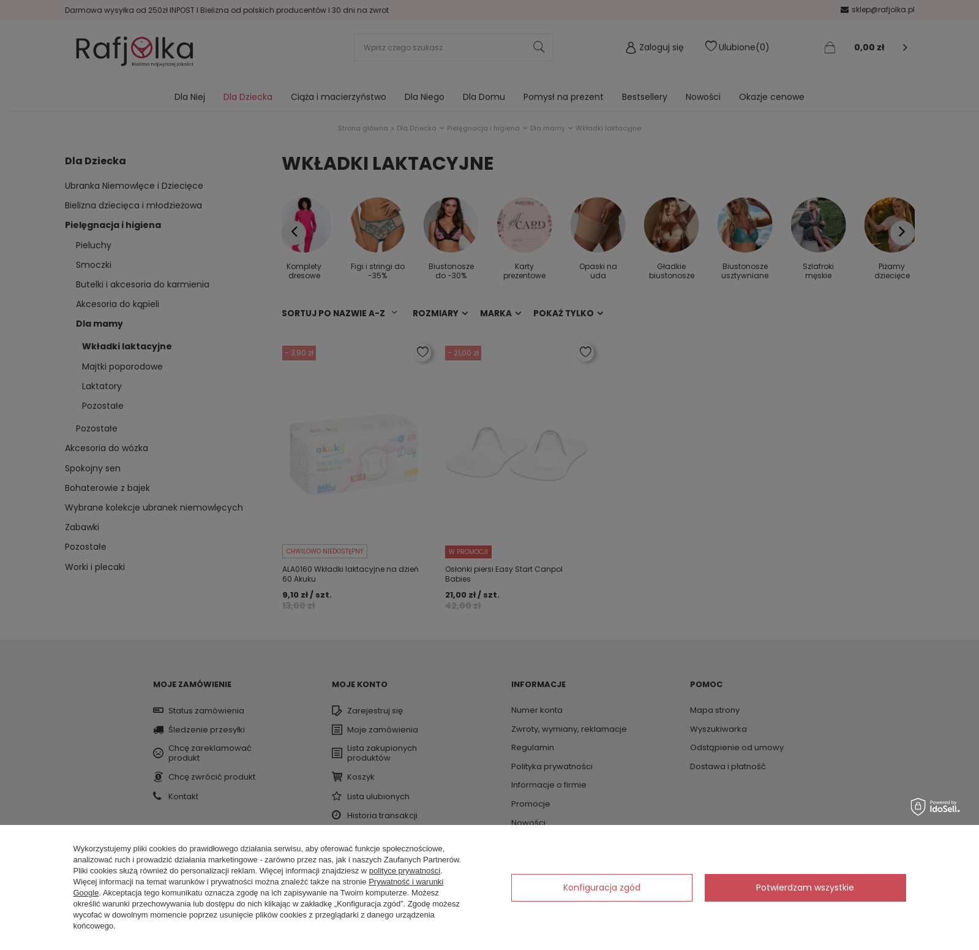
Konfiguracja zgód (601, 887)
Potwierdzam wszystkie (805, 887)
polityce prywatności (404, 870)
